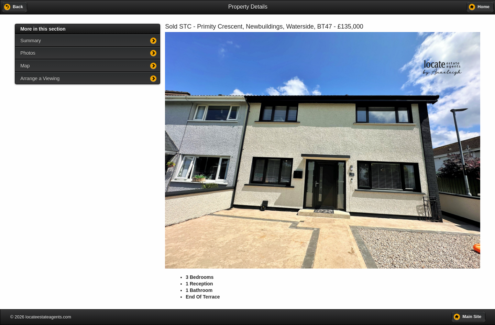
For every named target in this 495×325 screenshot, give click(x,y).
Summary (30, 40)
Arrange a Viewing (39, 78)
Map (25, 66)
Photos (27, 53)
